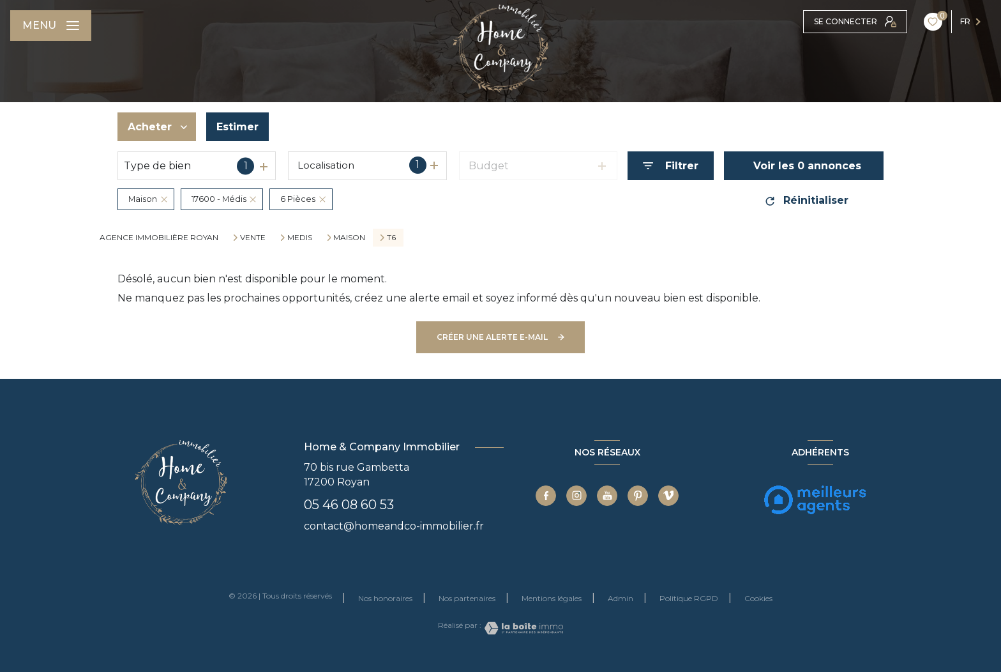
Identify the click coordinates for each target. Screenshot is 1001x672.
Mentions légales (552, 598)
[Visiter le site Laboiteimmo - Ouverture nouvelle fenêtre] (522, 628)
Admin (620, 598)
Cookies (758, 598)
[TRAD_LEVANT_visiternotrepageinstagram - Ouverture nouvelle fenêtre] (576, 495)
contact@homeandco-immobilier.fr (394, 526)
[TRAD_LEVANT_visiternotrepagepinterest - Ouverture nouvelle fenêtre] (638, 495)
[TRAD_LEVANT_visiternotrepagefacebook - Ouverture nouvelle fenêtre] (546, 495)
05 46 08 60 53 (349, 504)
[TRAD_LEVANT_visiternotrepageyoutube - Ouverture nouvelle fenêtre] (607, 495)
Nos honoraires (385, 598)
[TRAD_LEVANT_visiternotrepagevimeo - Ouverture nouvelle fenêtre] (668, 495)
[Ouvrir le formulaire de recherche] (671, 165)
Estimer (237, 127)
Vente (253, 237)
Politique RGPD (688, 598)
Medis (299, 237)
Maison (349, 237)
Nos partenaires (467, 598)
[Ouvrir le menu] (50, 25)
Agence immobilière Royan (159, 237)
